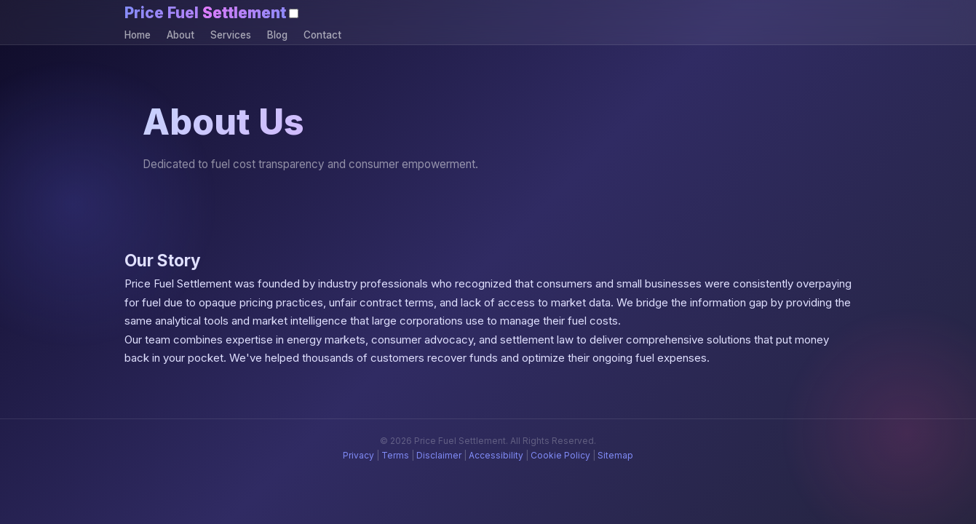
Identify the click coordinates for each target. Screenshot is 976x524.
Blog (277, 35)
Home (137, 35)
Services (230, 35)
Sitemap (615, 455)
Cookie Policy (560, 455)
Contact (322, 35)
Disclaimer (438, 455)
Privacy (358, 455)
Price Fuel (205, 13)
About (180, 35)
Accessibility (496, 455)
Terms (395, 455)
